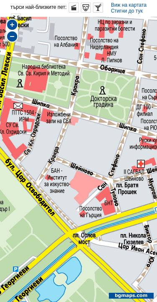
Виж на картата (129, 5)
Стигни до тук (127, 11)
